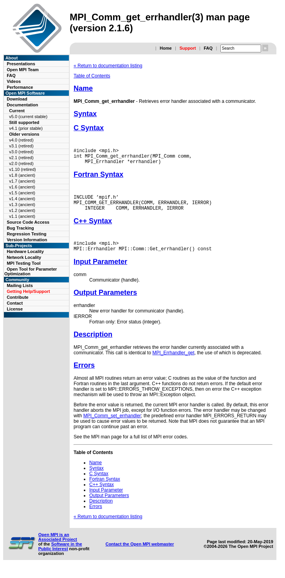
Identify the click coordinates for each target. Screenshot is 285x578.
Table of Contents (92, 76)
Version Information (27, 239)
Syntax (85, 114)
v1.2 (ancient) (22, 210)
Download (17, 99)
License (15, 309)
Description (93, 344)
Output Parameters (105, 302)
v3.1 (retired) (21, 146)
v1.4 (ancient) (22, 198)
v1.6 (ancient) (22, 187)
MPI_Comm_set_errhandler (112, 425)
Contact (15, 303)
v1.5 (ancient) (22, 192)
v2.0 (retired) (21, 163)
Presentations (21, 63)
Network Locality (24, 257)
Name (83, 88)
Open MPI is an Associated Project (57, 546)
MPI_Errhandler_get (173, 362)
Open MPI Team (23, 69)
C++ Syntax (93, 228)
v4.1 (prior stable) (26, 128)
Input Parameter (100, 271)
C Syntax (89, 128)
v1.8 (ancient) (22, 175)
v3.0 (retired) (21, 151)
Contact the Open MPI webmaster (139, 553)
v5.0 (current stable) (28, 116)
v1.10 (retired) (22, 169)
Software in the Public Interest (60, 555)
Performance (20, 87)
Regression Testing (26, 234)
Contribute (18, 297)
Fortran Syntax (98, 178)
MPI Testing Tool (23, 263)
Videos (14, 81)
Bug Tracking (20, 228)
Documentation (22, 104)
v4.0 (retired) (21, 140)
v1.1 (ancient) (22, 216)
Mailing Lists (20, 285)
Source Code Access (28, 222)
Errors (84, 375)
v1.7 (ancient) (22, 181)
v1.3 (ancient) (22, 204)
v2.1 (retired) (21, 157)
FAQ (208, 48)
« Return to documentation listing (108, 65)
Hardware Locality (25, 251)
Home (166, 48)
